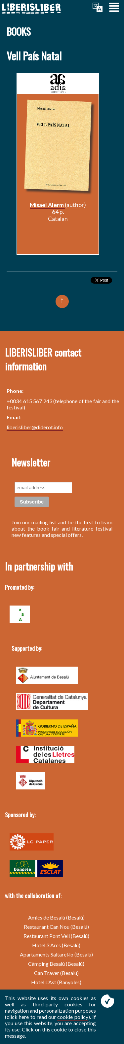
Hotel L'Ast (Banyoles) (56, 982)
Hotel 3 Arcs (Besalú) (56, 945)
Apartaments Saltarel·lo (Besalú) (56, 954)
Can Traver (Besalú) (56, 973)
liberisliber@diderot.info (35, 427)
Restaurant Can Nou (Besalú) (56, 926)
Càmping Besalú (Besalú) (56, 963)
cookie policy (72, 1017)
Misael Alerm (47, 204)
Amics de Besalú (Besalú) (56, 917)
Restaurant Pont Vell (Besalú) (56, 936)
